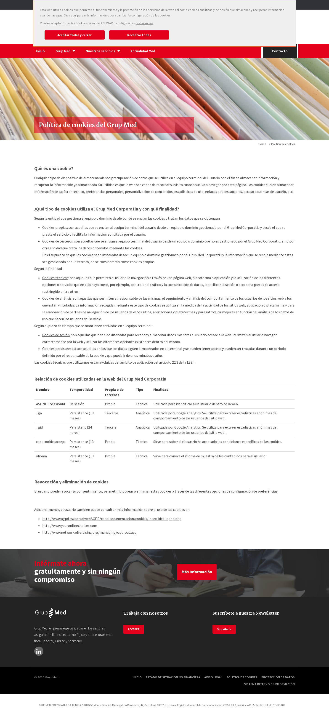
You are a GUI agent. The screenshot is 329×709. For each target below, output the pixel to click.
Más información (197, 571)
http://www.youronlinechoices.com (69, 525)
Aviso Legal (213, 677)
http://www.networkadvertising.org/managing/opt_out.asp (89, 532)
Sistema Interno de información (269, 684)
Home (262, 144)
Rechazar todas (139, 35)
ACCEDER (133, 629)
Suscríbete (224, 629)
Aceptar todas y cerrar (74, 35)
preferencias (144, 23)
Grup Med (65, 51)
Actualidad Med (142, 51)
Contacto (280, 51)
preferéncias (267, 491)
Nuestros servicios (103, 51)
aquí (74, 15)
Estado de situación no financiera (173, 677)
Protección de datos (278, 677)
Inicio (40, 51)
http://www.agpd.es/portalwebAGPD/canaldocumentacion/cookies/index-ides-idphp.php (111, 518)
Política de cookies (241, 677)
